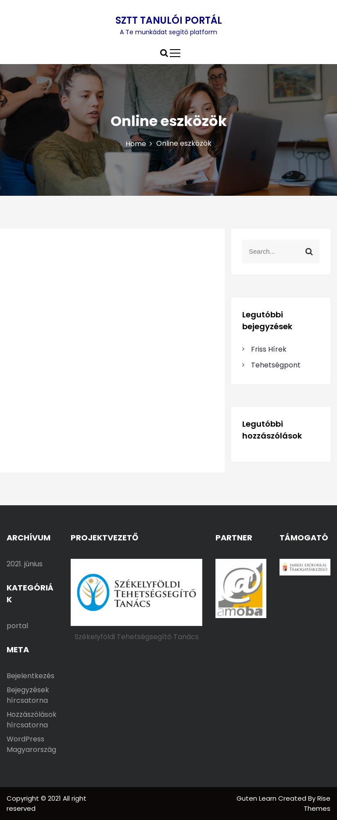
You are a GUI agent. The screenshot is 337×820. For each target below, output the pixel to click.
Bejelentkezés (30, 676)
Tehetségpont (276, 365)
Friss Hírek (269, 349)
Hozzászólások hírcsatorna (32, 719)
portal (17, 626)
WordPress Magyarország (31, 744)
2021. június (25, 564)
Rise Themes (317, 803)
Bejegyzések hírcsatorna (28, 695)
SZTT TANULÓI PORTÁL (168, 20)
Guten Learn (257, 798)
